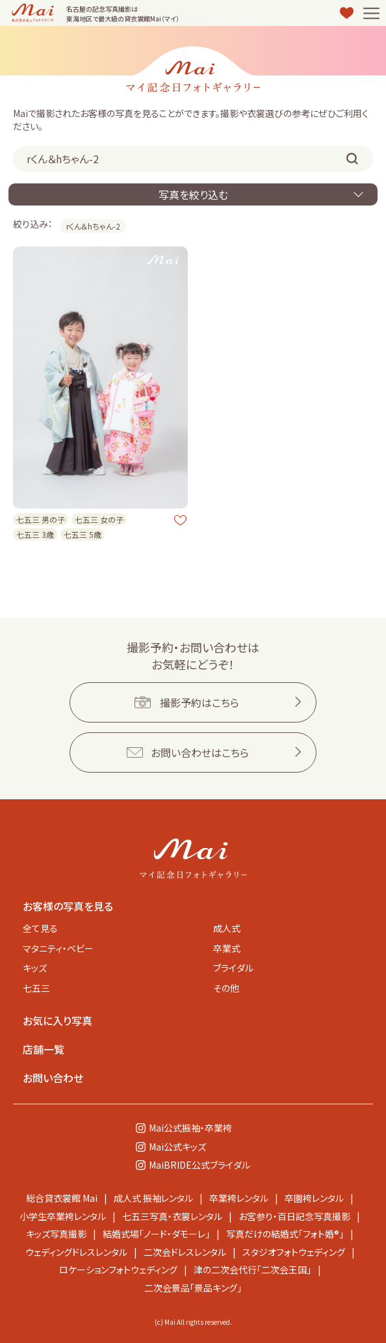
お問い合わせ (53, 1077)
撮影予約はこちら (199, 702)
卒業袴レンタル (238, 1197)
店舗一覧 (43, 1049)
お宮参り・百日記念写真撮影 (294, 1216)
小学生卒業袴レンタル (62, 1216)
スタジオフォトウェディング (293, 1251)
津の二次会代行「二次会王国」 (252, 1269)
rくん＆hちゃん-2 (93, 226)
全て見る (40, 928)
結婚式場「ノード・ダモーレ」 (156, 1233)
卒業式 (226, 948)
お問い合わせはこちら (200, 752)
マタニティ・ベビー (58, 948)
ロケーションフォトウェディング (118, 1269)
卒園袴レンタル (314, 1197)
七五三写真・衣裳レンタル (172, 1216)
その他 (226, 987)
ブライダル (233, 967)
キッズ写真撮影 (56, 1233)
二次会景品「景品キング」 (193, 1287)
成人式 (226, 928)
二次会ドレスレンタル (185, 1251)
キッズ (35, 967)
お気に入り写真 (57, 1020)
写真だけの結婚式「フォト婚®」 (285, 1233)
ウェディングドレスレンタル (76, 1251)
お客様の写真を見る (68, 906)
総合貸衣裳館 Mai (61, 1197)
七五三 (36, 987)
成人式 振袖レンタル (153, 1197)
